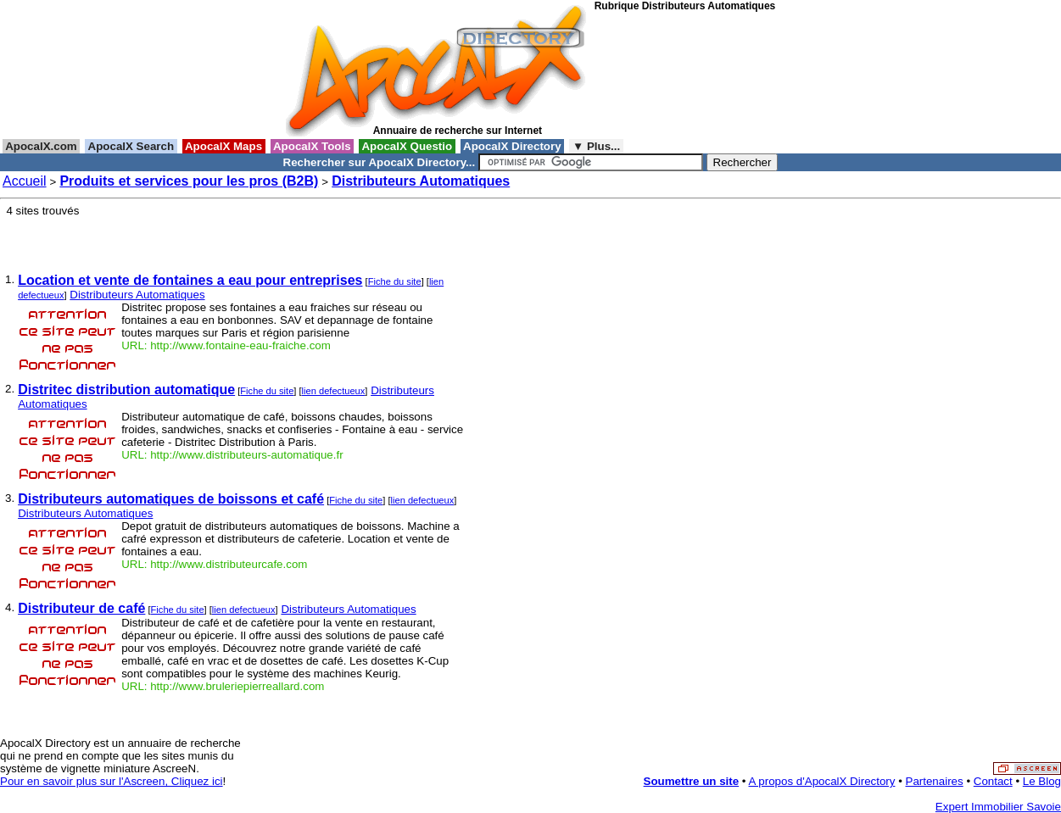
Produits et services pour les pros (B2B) (188, 181)
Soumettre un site (692, 781)
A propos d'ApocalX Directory (822, 781)
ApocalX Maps (223, 146)
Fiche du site (395, 281)
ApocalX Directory (512, 146)
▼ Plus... (596, 146)
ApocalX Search (130, 146)
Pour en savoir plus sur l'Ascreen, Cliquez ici (111, 781)
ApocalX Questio (407, 146)
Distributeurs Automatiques (421, 181)
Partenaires (934, 781)
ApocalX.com (41, 146)
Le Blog (1042, 781)
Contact (993, 781)
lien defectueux (334, 391)
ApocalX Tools (313, 146)
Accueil (25, 181)
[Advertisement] (671, 75)
